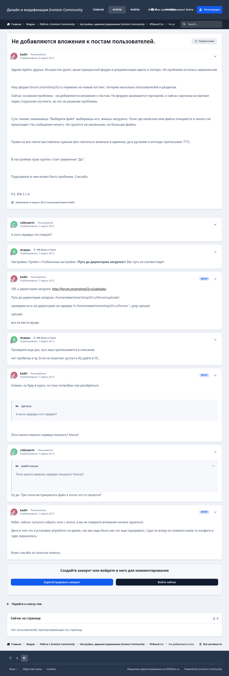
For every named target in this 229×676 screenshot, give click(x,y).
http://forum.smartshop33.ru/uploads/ (79, 289)
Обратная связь (32, 669)
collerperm (27, 222)
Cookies (51, 669)
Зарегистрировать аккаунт (62, 582)
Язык (13, 669)
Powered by (203, 669)
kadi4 (23, 54)
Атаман (25, 250)
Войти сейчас (167, 582)
